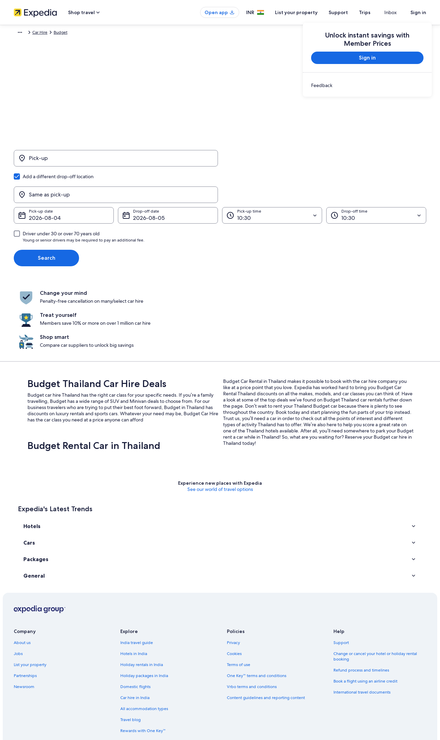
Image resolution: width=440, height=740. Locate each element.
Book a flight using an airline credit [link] (365, 608)
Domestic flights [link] (135, 613)
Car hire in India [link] (135, 625)
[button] (220, 453)
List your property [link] (30, 591)
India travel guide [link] (136, 569)
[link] (367, 85)
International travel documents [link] (361, 619)
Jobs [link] (18, 580)
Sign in (418, 12)
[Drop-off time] (376, 182)
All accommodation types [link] (144, 636)
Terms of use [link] (238, 591)
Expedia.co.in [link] (26, 33)
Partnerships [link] (25, 602)
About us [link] (22, 569)
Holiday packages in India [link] (144, 602)
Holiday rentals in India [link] (141, 591)
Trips (377, 12)
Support (350, 12)
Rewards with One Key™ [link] (143, 658)
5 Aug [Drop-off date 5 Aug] (140, 185)
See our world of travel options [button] (220, 416)
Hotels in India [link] (133, 580)
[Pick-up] (116, 161)
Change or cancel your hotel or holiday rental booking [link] (375, 583)
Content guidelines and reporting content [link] (266, 625)
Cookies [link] (234, 580)
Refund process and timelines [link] (361, 597)
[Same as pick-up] (324, 161)
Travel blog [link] (130, 647)
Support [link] (341, 569)
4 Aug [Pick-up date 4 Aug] (36, 185)
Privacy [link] (233, 569)
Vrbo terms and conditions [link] (252, 613)
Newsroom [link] (24, 613)
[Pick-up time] (272, 182)
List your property (308, 12)
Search (46, 225)
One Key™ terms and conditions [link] (256, 602)
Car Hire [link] (52, 33)
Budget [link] (73, 33)
